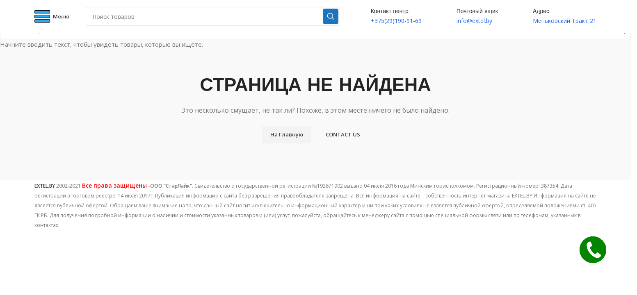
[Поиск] (213, 16)
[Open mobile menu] (51, 16)
